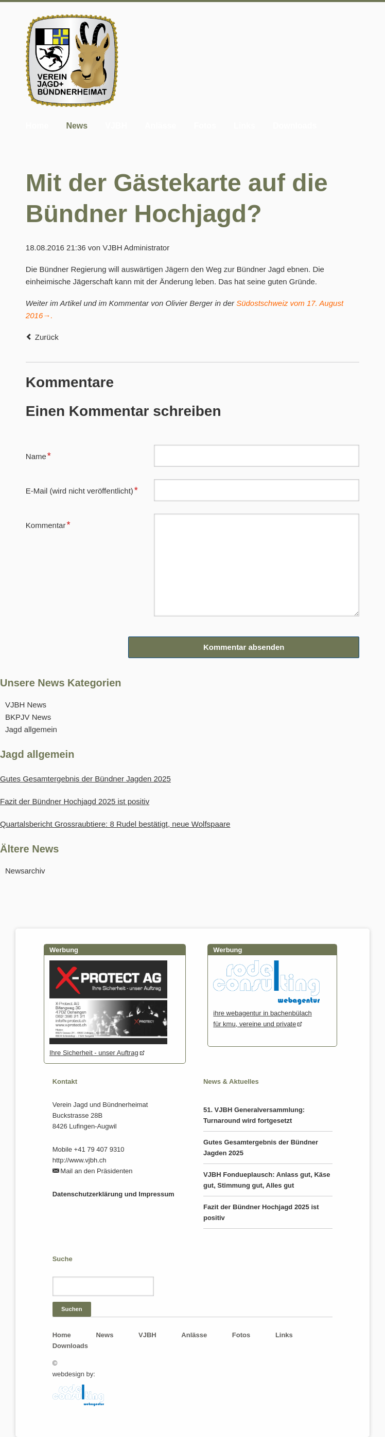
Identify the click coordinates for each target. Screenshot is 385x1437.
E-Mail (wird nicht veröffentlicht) (82, 489)
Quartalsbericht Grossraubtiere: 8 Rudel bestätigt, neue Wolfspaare (115, 824)
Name (42, 455)
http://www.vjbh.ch (79, 1160)
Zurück (47, 337)
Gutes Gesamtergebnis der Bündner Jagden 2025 (85, 778)
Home (37, 125)
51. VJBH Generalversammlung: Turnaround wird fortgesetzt (254, 1115)
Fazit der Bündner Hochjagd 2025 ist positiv (74, 801)
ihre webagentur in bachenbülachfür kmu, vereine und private (266, 1013)
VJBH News (25, 704)
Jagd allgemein (31, 729)
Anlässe (160, 125)
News (76, 125)
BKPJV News (28, 717)
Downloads (295, 125)
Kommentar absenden (244, 647)
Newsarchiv (25, 870)
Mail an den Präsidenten (96, 1171)
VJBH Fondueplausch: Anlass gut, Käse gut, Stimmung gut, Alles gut (266, 1180)
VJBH (116, 125)
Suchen (71, 1309)
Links (244, 125)
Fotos (205, 125)
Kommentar (48, 524)
